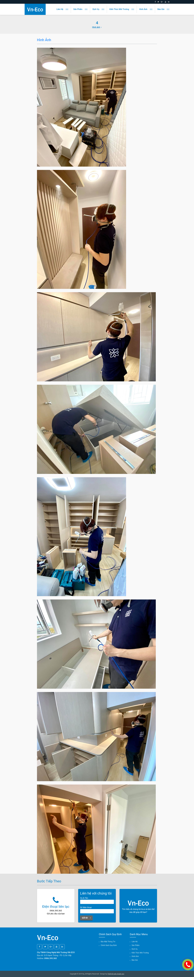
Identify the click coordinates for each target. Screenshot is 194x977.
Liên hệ (62, 9)
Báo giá (163, 9)
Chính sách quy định (109, 945)
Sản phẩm (80, 9)
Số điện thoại (86, 907)
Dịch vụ (98, 9)
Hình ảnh (145, 9)
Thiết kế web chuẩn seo (115, 974)
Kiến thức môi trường (121, 9)
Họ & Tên (84, 898)
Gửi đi (86, 918)
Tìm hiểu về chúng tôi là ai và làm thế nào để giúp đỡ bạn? (138, 905)
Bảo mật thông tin (108, 942)
